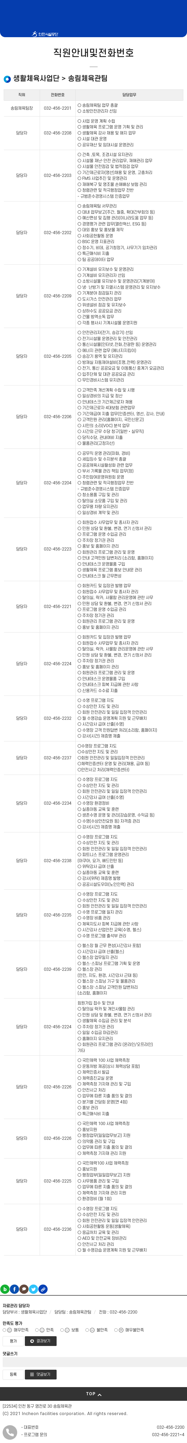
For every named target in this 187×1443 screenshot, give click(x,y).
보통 (75, 1330)
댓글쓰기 (10, 1354)
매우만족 (21, 1330)
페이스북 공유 (14, 1289)
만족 (50, 1330)
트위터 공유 (33, 1289)
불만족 (102, 1330)
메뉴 (154, 76)
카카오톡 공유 (24, 1289)
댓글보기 (43, 1374)
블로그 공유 (5, 1289)
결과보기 (43, 1341)
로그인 (166, 76)
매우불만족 (134, 1330)
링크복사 (43, 1289)
